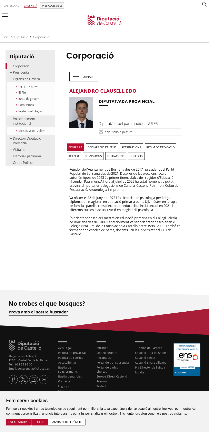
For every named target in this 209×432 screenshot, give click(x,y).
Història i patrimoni (27, 156)
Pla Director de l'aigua (150, 367)
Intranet (102, 348)
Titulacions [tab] (116, 156)
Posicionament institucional (24, 121)
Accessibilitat (67, 362)
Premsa (102, 381)
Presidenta (21, 72)
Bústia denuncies (70, 376)
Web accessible (52, 5)
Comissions (26, 105)
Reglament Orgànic (31, 111)
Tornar (87, 77)
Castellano (12, 5)
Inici (6, 37)
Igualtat (140, 372)
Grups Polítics (23, 162)
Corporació (41, 37)
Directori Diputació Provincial (27, 140)
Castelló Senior (145, 358)
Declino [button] (40, 422)
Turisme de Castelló (148, 348)
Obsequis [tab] (136, 156)
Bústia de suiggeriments (68, 369)
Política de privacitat (72, 353)
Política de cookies (70, 358)
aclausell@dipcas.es (118, 132)
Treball (101, 386)
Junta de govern (29, 99)
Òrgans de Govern (26, 79)
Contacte (64, 381)
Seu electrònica (107, 353)
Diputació (21, 37)
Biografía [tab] (75, 147)
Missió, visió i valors (31, 131)
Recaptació (104, 358)
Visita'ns (19, 149)
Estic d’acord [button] (18, 422)
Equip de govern (29, 86)
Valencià (30, 5)
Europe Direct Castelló (112, 376)
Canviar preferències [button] (66, 422)
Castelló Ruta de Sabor (150, 353)
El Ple (22, 92)
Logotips (64, 386)
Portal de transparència (113, 362)
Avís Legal (65, 348)
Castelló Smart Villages (150, 362)
